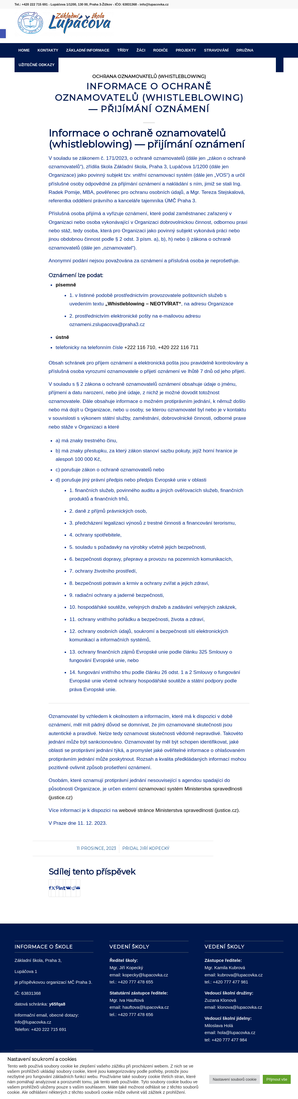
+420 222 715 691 (48, 1029)
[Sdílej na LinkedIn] (61, 888)
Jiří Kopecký (154, 848)
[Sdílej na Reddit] (73, 888)
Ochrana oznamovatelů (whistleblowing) (149, 76)
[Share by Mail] (78, 888)
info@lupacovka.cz (33, 1022)
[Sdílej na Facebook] (50, 888)
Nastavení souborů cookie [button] (234, 1079)
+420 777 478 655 (135, 981)
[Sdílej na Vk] (68, 888)
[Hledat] (279, 65)
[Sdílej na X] (53, 888)
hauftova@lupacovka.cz (146, 1007)
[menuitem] (24, 50)
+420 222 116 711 (178, 347)
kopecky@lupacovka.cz (145, 974)
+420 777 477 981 (230, 981)
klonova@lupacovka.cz (239, 1007)
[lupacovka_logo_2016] (64, 26)
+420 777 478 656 (135, 1014)
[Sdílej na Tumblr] (64, 888)
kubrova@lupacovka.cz (239, 974)
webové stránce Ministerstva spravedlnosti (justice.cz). (179, 810)
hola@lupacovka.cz (236, 1032)
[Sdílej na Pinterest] (57, 888)
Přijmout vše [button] (276, 1079)
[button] (3, 33)
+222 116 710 (139, 347)
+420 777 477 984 (229, 1039)
